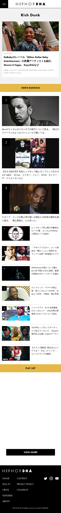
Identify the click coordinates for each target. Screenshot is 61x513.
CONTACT (22, 478)
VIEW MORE (30, 452)
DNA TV (6, 484)
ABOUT (6, 501)
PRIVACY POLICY (25, 484)
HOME (5, 478)
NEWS (5, 489)
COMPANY (22, 489)
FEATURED (7, 495)
